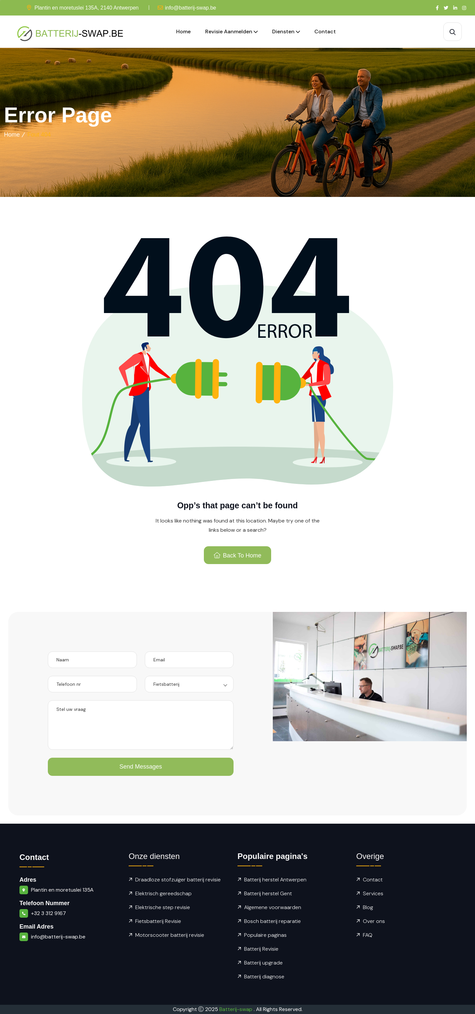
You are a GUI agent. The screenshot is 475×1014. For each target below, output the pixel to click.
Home (183, 31)
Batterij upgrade (263, 962)
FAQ (367, 935)
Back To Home (238, 555)
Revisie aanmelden (228, 31)
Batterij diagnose (264, 976)
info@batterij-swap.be (190, 8)
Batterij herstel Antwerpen (275, 879)
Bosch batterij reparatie (272, 921)
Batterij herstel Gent (268, 893)
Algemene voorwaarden (272, 907)
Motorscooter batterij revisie (169, 935)
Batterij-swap (236, 1009)
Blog (368, 907)
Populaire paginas (265, 935)
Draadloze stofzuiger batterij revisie (178, 879)
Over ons (374, 921)
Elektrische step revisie (162, 907)
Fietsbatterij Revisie (158, 921)
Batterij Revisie (261, 948)
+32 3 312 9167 (48, 913)
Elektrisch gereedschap (163, 893)
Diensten (283, 31)
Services (373, 893)
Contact (325, 31)
